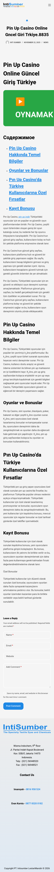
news (45, 42)
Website (10, 656)
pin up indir (24, 216)
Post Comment (13, 706)
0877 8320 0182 (34, 803)
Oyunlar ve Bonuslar (28, 170)
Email (9, 645)
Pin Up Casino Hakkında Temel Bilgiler (24, 155)
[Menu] (49, 5)
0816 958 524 (33, 789)
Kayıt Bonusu (22, 208)
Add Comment (14, 667)
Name (10, 635)
